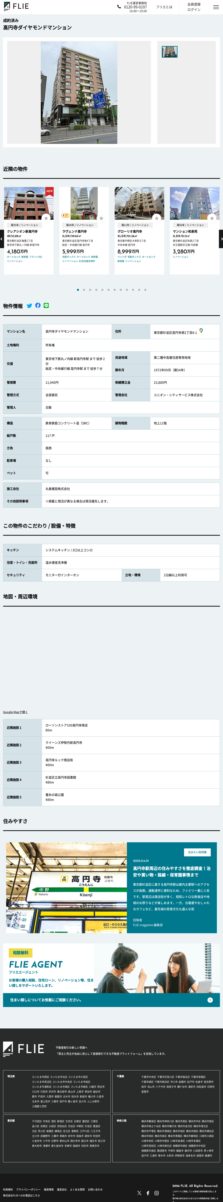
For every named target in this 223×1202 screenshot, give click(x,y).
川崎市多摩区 (193, 1141)
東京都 (11, 1120)
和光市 (75, 1096)
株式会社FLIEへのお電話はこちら (21, 1195)
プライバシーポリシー (28, 1189)
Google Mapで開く (15, 712)
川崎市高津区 (177, 1141)
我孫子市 (171, 1086)
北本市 (35, 1101)
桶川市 (91, 1096)
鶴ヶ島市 (73, 1101)
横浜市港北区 (200, 1126)
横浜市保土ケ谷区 (151, 1126)
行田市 (44, 1091)
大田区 (52, 1126)
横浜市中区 (195, 1121)
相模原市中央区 (197, 1146)
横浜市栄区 (147, 1136)
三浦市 (153, 1155)
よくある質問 (77, 1189)
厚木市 (161, 1155)
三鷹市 (55, 1136)
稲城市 (76, 1146)
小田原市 (198, 1150)
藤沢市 (188, 1150)
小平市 (46, 1141)
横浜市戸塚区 (148, 1131)
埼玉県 (11, 1076)
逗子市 (145, 1155)
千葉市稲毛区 (182, 1077)
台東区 (77, 1121)
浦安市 (191, 1086)
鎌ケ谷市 (182, 1086)
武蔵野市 (45, 1136)
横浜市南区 (208, 1121)
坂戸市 (63, 1101)
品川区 (35, 1126)
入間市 (50, 1096)
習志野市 (209, 1082)
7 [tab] (115, 290)
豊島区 (96, 1126)
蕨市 (34, 1096)
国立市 (85, 1141)
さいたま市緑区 (79, 1086)
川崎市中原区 (162, 1141)
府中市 (71, 1136)
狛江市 (101, 1141)
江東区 (94, 1121)
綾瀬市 (208, 1155)
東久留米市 (57, 1146)
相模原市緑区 (180, 1146)
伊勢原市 (180, 1155)
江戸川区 (85, 1131)
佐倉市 (199, 1082)
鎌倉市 (180, 1150)
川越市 (92, 1086)
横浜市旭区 (179, 1131)
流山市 (151, 1086)
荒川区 (41, 1131)
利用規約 (8, 1189)
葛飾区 (75, 1131)
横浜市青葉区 (175, 1136)
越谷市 (96, 1091)
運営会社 (62, 1189)
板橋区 (50, 1131)
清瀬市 (46, 1146)
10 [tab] (133, 290)
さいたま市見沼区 (42, 1082)
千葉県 (120, 1076)
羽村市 (85, 1146)
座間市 (200, 1155)
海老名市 (190, 1155)
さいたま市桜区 (81, 1082)
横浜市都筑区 (191, 1136)
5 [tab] (102, 290)
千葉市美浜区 (162, 1082)
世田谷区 (62, 1126)
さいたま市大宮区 (78, 1077)
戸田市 (41, 1096)
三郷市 (55, 1101)
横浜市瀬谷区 (206, 1131)
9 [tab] (127, 290)
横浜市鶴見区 (148, 1121)
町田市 (96, 1136)
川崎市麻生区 (164, 1146)
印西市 (211, 1086)
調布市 (88, 1136)
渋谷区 (71, 1126)
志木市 (66, 1096)
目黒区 (44, 1126)
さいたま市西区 (40, 1077)
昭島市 (80, 1136)
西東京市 (94, 1146)
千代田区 (37, 1121)
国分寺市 (75, 1141)
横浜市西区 (181, 1121)
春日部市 (62, 1091)
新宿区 (60, 1121)
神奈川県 (121, 1120)
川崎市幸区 (147, 1141)
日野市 (55, 1141)
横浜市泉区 (161, 1136)
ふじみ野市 (93, 1101)
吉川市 (82, 1101)
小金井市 (37, 1141)
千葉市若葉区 (198, 1077)
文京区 (69, 1121)
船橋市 (182, 1082)
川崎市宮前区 (148, 1146)
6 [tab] (109, 290)
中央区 (46, 1121)
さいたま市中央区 (62, 1082)
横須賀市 (162, 1150)
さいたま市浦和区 (42, 1086)
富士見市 (45, 1101)
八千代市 (160, 1086)
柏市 (143, 1086)
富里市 (145, 1091)
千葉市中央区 (148, 1077)
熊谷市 (101, 1086)
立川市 (35, 1136)
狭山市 (71, 1091)
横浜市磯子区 (169, 1126)
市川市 (174, 1082)
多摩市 (68, 1146)
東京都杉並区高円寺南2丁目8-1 (179, 332)
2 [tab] (84, 290)
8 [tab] (121, 290)
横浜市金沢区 (185, 1126)
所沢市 (52, 1091)
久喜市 (100, 1096)
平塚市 (171, 1150)
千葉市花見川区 (165, 1077)
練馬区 (58, 1131)
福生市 (93, 1141)
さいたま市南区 (61, 1086)
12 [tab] (145, 290)
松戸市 (190, 1082)
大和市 (170, 1155)
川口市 (35, 1091)
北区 (34, 1131)
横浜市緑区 (192, 1131)
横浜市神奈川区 (165, 1121)
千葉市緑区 (147, 1082)
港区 (53, 1121)
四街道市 (201, 1086)
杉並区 (88, 1126)
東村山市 (64, 1141)
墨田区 (86, 1121)
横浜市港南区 (164, 1131)
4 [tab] (96, 290)
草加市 (88, 1091)
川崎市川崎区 (206, 1136)
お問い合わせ (95, 1189)
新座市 (83, 1096)
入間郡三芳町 (39, 1106)
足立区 (66, 1131)
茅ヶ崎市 (209, 1150)
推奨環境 (49, 1189)
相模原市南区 (148, 1150)
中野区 (80, 1126)
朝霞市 (58, 1096)
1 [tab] (78, 290)
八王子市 (95, 1131)
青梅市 (63, 1136)
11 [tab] (139, 290)
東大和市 (37, 1146)
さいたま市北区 (58, 1077)
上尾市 (80, 1091)
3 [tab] (90, 290)
